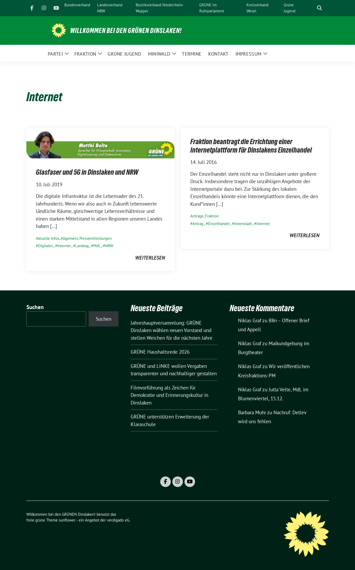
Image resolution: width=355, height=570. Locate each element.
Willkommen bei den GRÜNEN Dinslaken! (126, 31)
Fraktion (212, 215)
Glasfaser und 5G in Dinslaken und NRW (87, 172)
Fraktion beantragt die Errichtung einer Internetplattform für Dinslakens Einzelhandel (251, 145)
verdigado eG (118, 520)
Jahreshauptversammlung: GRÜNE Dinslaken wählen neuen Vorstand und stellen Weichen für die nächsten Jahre (171, 330)
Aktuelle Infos (47, 238)
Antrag (197, 223)
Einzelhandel (219, 223)
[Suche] (312, 8)
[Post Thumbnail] (100, 142)
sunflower (67, 520)
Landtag (82, 245)
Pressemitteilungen (95, 238)
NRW (109, 245)
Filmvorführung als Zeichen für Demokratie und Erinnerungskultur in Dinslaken (169, 395)
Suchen (35, 307)
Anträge (196, 215)
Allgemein (69, 238)
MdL (97, 245)
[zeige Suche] (319, 8)
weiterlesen (150, 258)
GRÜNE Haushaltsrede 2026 (160, 352)
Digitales (45, 245)
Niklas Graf (249, 320)
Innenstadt (243, 223)
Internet (64, 245)
